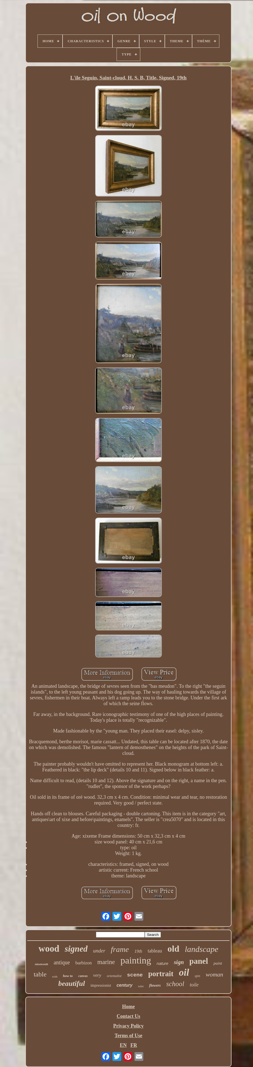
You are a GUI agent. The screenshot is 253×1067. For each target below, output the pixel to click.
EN (123, 1045)
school (175, 984)
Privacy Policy (128, 1026)
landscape (202, 949)
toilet (141, 986)
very (97, 975)
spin (197, 976)
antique (62, 962)
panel (198, 961)
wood (49, 949)
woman (214, 974)
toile (194, 985)
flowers (155, 985)
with (55, 976)
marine (106, 962)
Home (128, 1006)
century (125, 985)
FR (133, 1045)
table (40, 974)
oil (184, 972)
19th (138, 951)
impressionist (100, 985)
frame (120, 949)
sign (179, 962)
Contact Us (128, 1016)
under (99, 951)
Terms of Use (128, 1035)
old (173, 949)
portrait (160, 974)
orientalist (114, 976)
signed (76, 949)
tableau (155, 951)
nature (162, 963)
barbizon (84, 962)
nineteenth (41, 964)
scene (135, 975)
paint (218, 963)
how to (68, 976)
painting (135, 960)
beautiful (71, 984)
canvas (83, 976)
